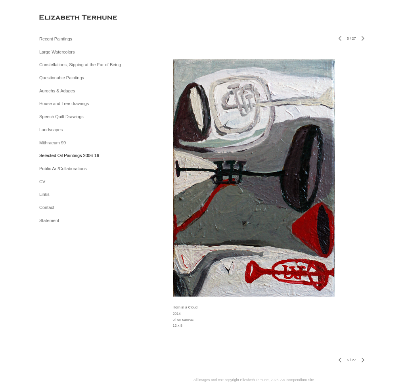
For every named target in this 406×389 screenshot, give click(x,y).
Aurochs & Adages (57, 90)
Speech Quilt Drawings (61, 116)
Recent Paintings (55, 38)
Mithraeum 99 (52, 142)
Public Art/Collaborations (63, 168)
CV (42, 181)
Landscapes (51, 129)
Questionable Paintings (61, 77)
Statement (49, 220)
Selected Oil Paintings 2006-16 (69, 155)
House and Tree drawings (64, 103)
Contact (46, 207)
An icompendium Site (297, 380)
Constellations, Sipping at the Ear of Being (80, 64)
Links (44, 194)
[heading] (59, 17)
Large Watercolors (57, 52)
